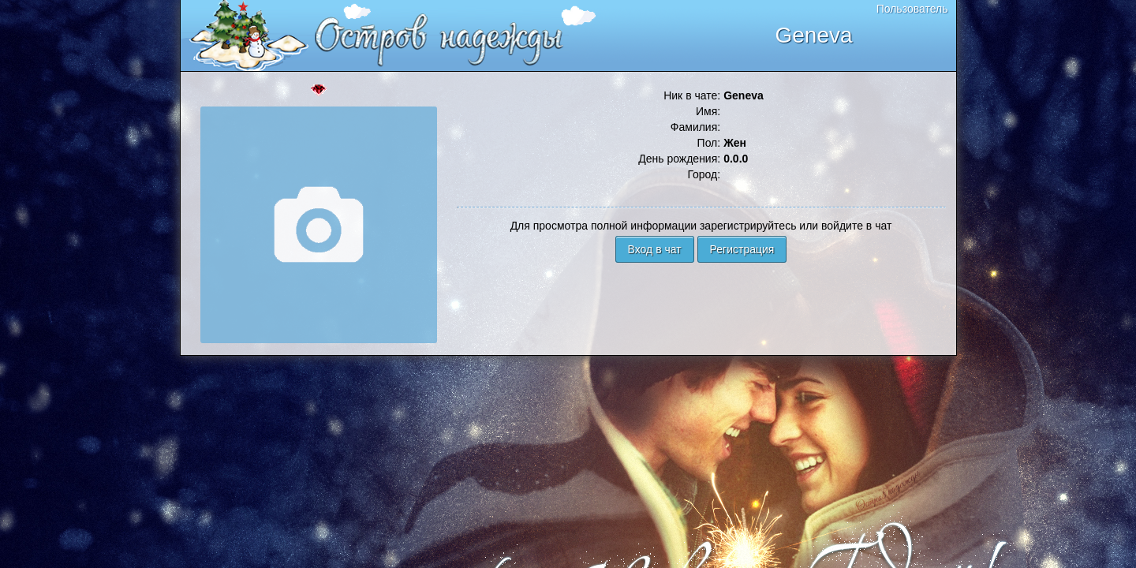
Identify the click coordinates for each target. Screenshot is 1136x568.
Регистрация (742, 249)
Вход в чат (655, 249)
